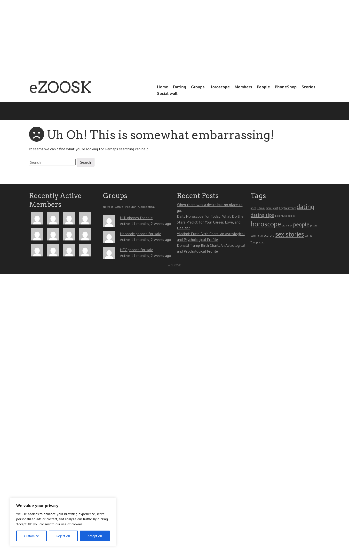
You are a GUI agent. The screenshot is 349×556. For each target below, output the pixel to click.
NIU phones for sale (136, 217)
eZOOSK (60, 87)
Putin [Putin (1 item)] (260, 235)
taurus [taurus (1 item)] (308, 235)
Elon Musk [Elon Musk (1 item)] (281, 215)
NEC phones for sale (136, 249)
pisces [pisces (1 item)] (313, 225)
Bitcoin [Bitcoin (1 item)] (261, 208)
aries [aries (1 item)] (253, 208)
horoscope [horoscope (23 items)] (266, 223)
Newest (108, 206)
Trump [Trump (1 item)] (254, 242)
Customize (31, 536)
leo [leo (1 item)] (283, 225)
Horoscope (219, 87)
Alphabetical (146, 206)
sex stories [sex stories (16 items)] (289, 234)
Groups (198, 87)
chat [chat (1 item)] (275, 208)
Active (119, 206)
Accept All (94, 536)
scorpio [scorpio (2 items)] (269, 235)
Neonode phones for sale (140, 233)
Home (162, 87)
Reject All (63, 536)
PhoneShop (286, 87)
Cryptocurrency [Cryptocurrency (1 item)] (287, 208)
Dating (179, 87)
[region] (63, 522)
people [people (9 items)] (301, 224)
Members (243, 87)
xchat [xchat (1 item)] (261, 242)
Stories (308, 87)
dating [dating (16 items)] (305, 206)
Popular (130, 206)
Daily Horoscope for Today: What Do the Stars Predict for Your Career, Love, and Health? (210, 222)
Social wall (167, 93)
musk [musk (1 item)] (289, 225)
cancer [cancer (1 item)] (269, 208)
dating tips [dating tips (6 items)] (262, 215)
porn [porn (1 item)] (253, 235)
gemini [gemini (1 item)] (291, 215)
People (263, 87)
